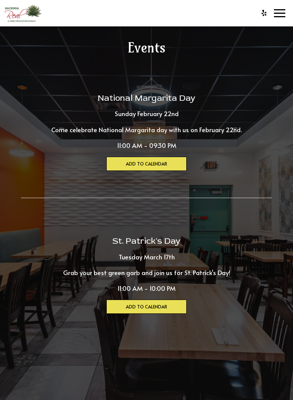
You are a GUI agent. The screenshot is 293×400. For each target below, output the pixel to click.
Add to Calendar (146, 164)
